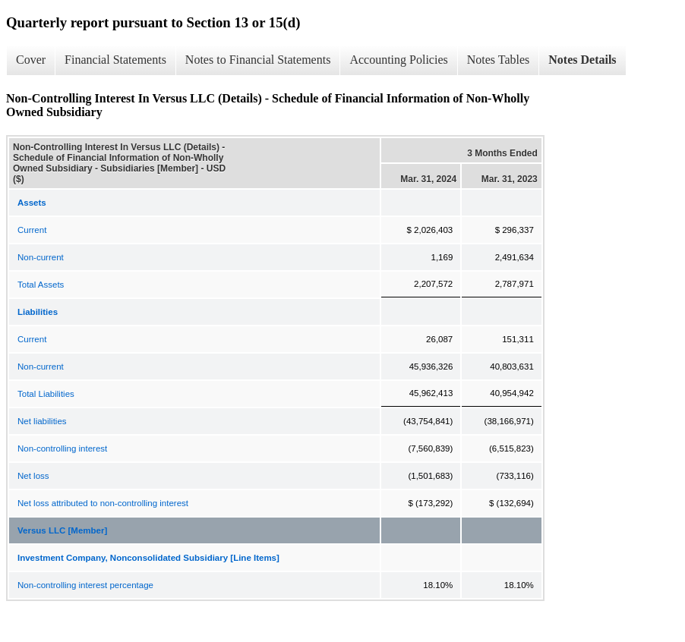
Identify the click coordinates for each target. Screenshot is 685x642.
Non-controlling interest (62, 448)
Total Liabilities (45, 393)
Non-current (40, 257)
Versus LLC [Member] (62, 530)
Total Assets (40, 284)
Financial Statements (115, 59)
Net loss (33, 475)
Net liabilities (42, 421)
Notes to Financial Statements (258, 59)
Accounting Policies (398, 59)
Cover (31, 59)
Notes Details (582, 59)
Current (31, 229)
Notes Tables (498, 59)
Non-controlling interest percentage (85, 585)
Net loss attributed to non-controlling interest (102, 503)
